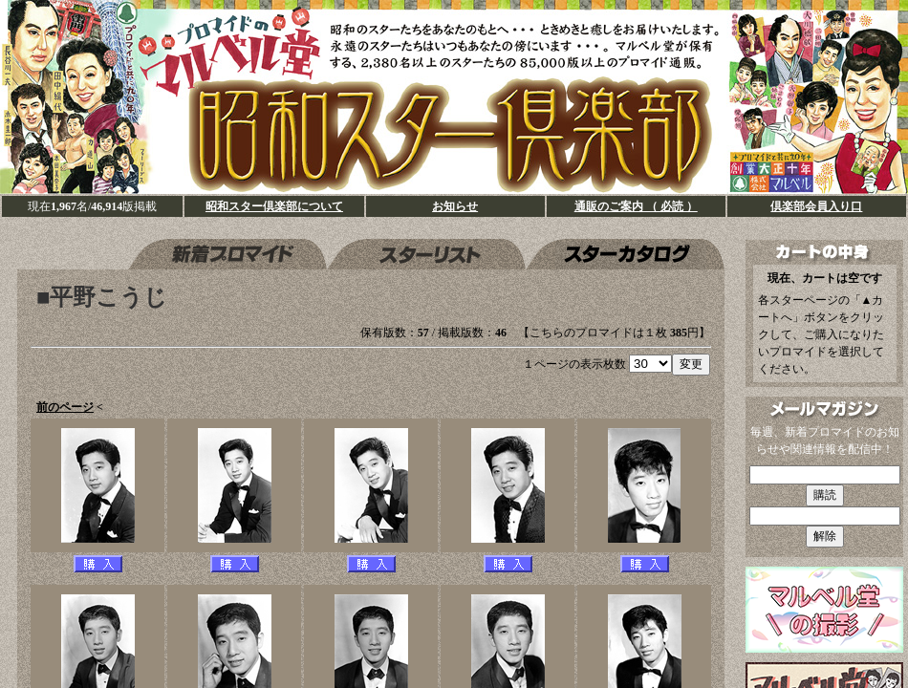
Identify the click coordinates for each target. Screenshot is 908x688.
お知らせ (455, 206)
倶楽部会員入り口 (816, 206)
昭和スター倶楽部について (274, 206)
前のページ (65, 407)
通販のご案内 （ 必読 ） (636, 206)
